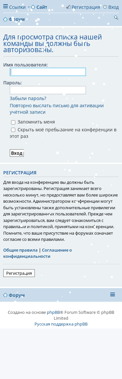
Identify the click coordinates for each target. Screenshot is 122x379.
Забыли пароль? (28, 98)
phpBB (53, 312)
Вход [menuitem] (113, 7)
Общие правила (20, 250)
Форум (17, 295)
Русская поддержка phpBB (61, 324)
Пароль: (12, 83)
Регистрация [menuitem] (86, 7)
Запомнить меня (33, 122)
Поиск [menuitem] (116, 18)
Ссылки (17, 7)
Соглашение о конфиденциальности (37, 253)
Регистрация (19, 273)
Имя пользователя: (25, 65)
